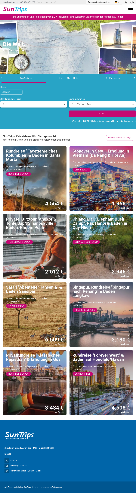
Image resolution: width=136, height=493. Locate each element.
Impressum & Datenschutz (51, 487)
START (102, 113)
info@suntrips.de (10, 2)
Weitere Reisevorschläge (119, 137)
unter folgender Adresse (99, 16)
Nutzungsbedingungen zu (124, 121)
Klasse (3, 87)
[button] (1, 78)
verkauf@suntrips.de (18, 466)
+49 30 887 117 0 (27, 2)
